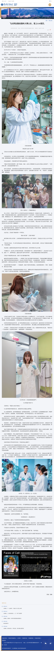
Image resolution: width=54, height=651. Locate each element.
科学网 (19, 638)
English (9, 1)
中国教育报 (30, 638)
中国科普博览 (37, 638)
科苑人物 (28, 16)
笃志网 (12, 1)
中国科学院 (4, 638)
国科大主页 (4, 1)
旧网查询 (4, 640)
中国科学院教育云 (12, 638)
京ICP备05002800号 (6, 648)
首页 (46, 20)
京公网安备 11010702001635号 (19, 648)
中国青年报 (24, 638)
